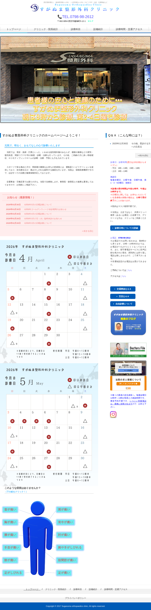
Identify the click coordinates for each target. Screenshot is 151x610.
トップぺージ (13, 29)
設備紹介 (98, 29)
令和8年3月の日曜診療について (38, 223)
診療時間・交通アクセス (129, 29)
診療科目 (75, 29)
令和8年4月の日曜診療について (38, 214)
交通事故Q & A (124, 289)
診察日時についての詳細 (126, 228)
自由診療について (124, 304)
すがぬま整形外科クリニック (75, 8)
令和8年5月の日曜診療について (38, 204)
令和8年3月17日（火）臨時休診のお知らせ (43, 218)
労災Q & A (124, 296)
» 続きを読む (87, 231)
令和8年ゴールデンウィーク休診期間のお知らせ (45, 209)
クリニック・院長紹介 (45, 29)
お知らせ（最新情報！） (21, 197)
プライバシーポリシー (75, 598)
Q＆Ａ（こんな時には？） (126, 135)
